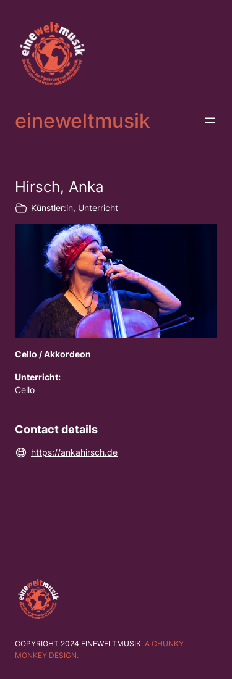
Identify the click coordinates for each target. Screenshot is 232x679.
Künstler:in (52, 207)
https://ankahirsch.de (74, 452)
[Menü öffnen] (209, 120)
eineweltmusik (82, 121)
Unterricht (98, 207)
